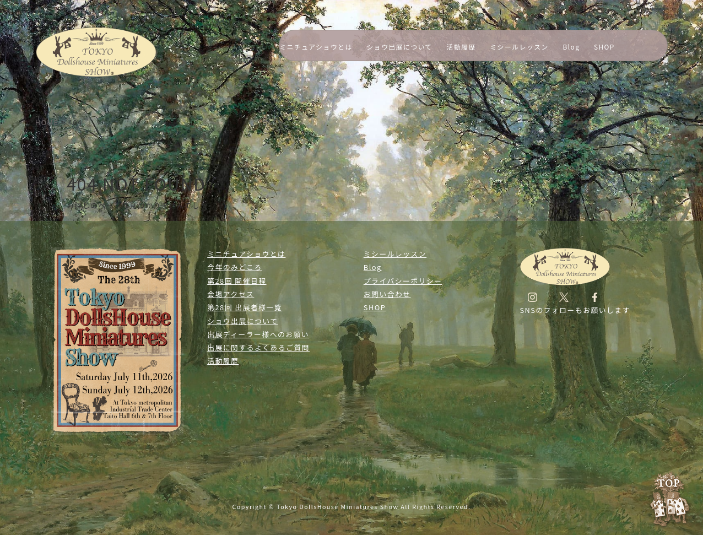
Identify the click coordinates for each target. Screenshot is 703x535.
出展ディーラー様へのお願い (258, 334)
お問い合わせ (387, 294)
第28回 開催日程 (236, 280)
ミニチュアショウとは (316, 46)
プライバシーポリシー (403, 280)
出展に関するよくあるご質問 (258, 347)
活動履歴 (460, 46)
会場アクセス (230, 294)
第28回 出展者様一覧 (244, 307)
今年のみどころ (234, 267)
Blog (571, 46)
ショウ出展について (399, 46)
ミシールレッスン (519, 46)
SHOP (604, 46)
